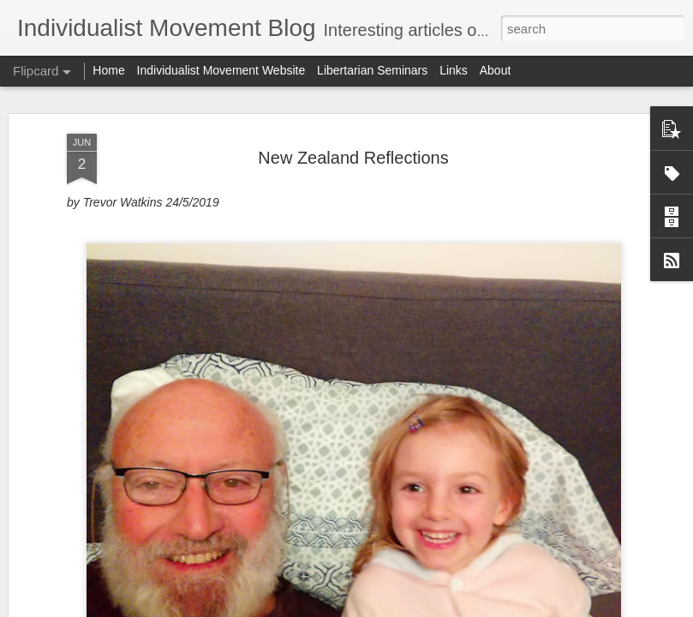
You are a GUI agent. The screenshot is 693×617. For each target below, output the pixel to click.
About (495, 70)
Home (108, 70)
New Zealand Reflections (353, 100)
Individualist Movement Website (221, 70)
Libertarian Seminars (372, 70)
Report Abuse (450, 607)
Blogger (400, 607)
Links (453, 70)
